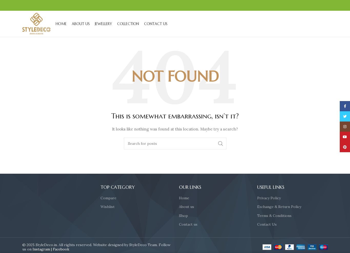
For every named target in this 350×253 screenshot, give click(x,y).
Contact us (188, 225)
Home (184, 198)
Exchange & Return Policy (279, 207)
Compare (108, 198)
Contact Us (267, 225)
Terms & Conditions (274, 216)
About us (186, 207)
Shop (183, 216)
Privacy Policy (269, 198)
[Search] (175, 144)
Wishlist (108, 207)
